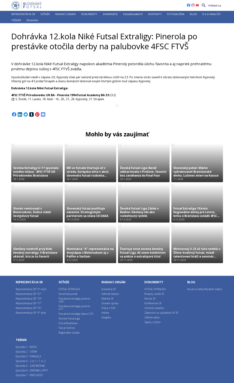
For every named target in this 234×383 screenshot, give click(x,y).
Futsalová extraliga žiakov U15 (76, 313)
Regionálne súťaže (69, 332)
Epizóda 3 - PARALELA (28, 356)
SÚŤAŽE (45, 14)
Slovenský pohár (68, 294)
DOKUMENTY (89, 14)
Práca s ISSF (108, 308)
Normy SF (150, 298)
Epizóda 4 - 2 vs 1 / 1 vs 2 (31, 361)
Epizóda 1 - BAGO (26, 347)
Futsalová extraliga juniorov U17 (74, 307)
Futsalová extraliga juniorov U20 (74, 300)
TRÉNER (16, 20)
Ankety (105, 312)
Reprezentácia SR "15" (28, 308)
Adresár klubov (110, 294)
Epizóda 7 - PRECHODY (29, 375)
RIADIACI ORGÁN (65, 14)
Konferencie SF (153, 303)
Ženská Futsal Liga (69, 318)
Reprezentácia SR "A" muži (31, 289)
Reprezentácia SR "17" (28, 303)
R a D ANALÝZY (211, 14)
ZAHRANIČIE (110, 14)
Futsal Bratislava (68, 323)
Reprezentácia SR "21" (28, 294)
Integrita (106, 317)
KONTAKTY (155, 14)
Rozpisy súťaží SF (154, 294)
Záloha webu (152, 317)
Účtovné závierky (154, 308)
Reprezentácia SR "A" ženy (31, 312)
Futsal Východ (67, 328)
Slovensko (32, 20)
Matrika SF (108, 298)
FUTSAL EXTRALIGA (34, 28)
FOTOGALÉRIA (175, 14)
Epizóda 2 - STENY (26, 351)
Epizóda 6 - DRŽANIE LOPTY (32, 370)
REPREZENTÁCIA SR (23, 14)
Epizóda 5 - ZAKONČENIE (30, 365)
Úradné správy (110, 303)
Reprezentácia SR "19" (28, 298)
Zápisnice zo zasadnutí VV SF (161, 312)
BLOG (193, 14)
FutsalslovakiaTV (133, 14)
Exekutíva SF (109, 289)
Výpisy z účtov (152, 322)
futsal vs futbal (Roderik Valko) (204, 289)
